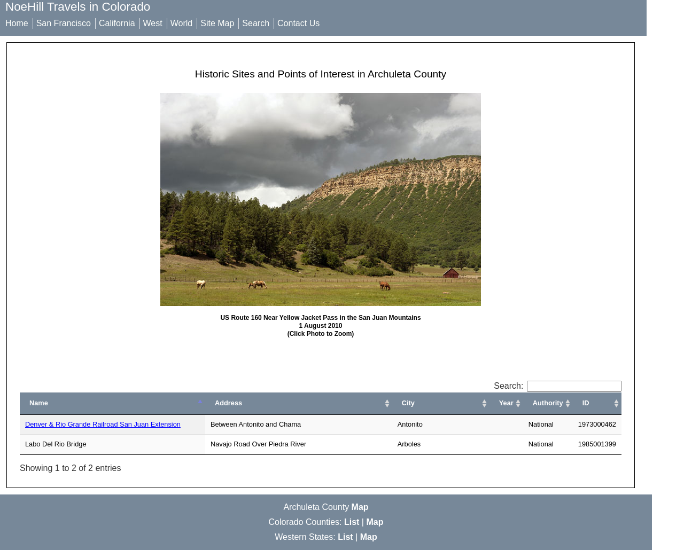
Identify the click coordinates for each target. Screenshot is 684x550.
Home (16, 23)
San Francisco (63, 23)
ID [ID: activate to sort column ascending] (585, 403)
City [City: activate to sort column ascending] (408, 403)
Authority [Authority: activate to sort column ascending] (548, 403)
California (117, 23)
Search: (557, 385)
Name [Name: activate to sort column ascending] (38, 403)
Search (255, 23)
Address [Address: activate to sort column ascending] (228, 403)
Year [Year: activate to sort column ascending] (506, 403)
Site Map (217, 23)
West (152, 23)
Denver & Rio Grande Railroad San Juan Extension (103, 424)
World (181, 23)
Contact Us (298, 23)
